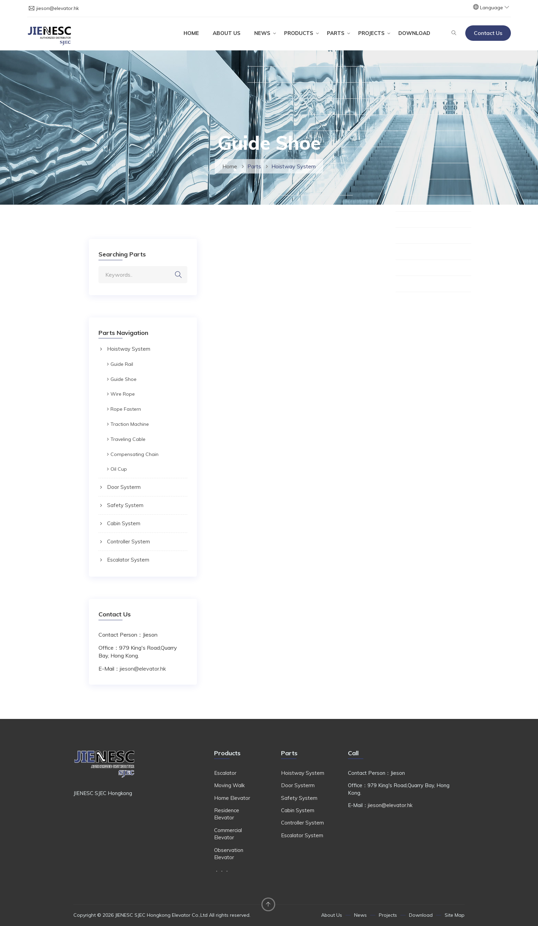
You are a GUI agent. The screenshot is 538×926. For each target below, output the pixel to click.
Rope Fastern (125, 409)
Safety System (125, 505)
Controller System (128, 541)
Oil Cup (118, 469)
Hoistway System (128, 349)
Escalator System (128, 559)
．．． (222, 869)
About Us (227, 33)
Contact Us (488, 32)
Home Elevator (232, 798)
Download (414, 33)
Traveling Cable (127, 439)
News (262, 33)
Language (494, 7)
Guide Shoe (123, 379)
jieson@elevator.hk (57, 8)
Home (191, 33)
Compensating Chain (134, 454)
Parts (335, 33)
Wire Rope (122, 394)
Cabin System (123, 523)
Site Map (455, 915)
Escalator (225, 773)
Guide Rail (121, 364)
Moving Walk (229, 785)
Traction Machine (129, 424)
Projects (371, 33)
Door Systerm (124, 487)
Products (298, 33)
